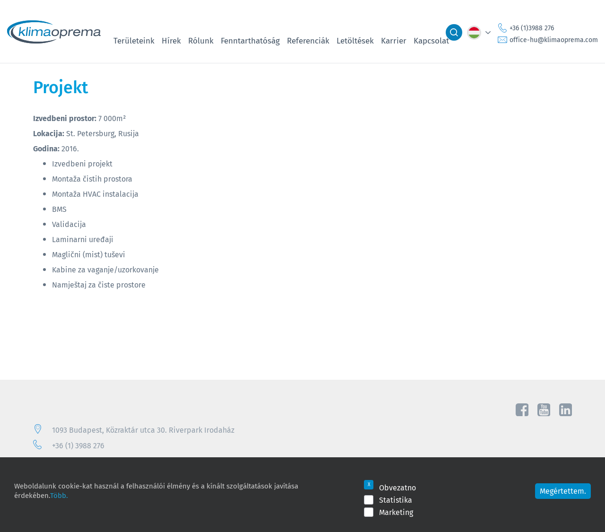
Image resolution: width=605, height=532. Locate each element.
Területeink (134, 40)
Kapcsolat (431, 40)
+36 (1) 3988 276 (78, 445)
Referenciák (308, 40)
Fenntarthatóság (250, 40)
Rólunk (201, 40)
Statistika (395, 500)
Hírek (171, 40)
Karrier (393, 40)
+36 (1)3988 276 (532, 28)
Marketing (396, 512)
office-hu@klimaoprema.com (554, 39)
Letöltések (355, 40)
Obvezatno (397, 487)
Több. (59, 495)
